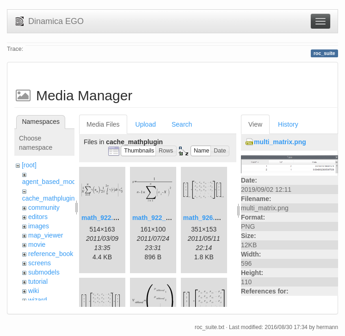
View (255, 124)
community (44, 207)
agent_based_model (51, 181)
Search (182, 124)
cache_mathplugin (48, 198)
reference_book (50, 253)
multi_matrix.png (280, 142)
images (38, 226)
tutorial (38, 281)
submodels (44, 272)
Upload (146, 124)
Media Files (103, 124)
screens (39, 263)
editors (38, 216)
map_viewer (45, 235)
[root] (29, 165)
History (288, 124)
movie (36, 244)
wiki (33, 290)
